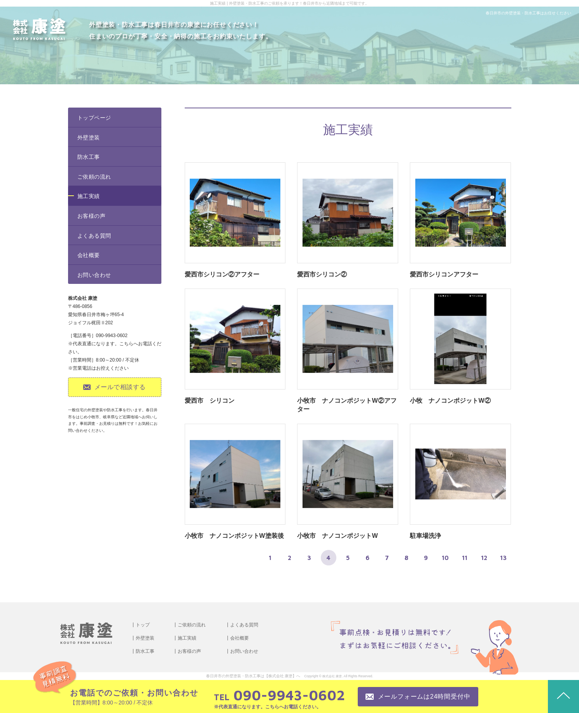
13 (503, 557)
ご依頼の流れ (94, 177)
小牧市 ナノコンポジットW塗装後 (234, 535)
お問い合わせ (94, 275)
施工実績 (88, 196)
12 (484, 557)
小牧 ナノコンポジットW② (450, 400)
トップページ (94, 118)
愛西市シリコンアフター (444, 274)
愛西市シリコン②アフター (222, 274)
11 (464, 557)
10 (445, 557)
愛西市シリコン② (322, 274)
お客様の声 (91, 216)
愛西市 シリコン (209, 400)
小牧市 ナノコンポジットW (337, 535)
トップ (143, 625)
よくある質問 (94, 236)
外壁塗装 (88, 137)
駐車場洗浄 (425, 535)
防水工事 (88, 157)
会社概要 (88, 255)
